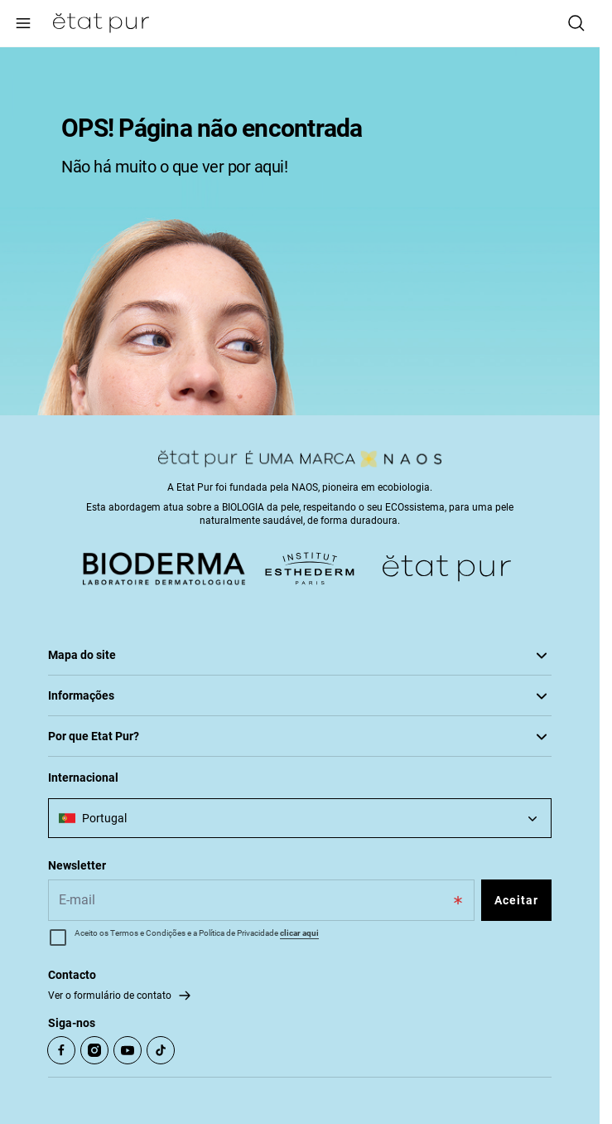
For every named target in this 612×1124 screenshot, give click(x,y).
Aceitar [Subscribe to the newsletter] (516, 900)
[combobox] (300, 818)
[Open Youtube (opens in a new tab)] (127, 1050)
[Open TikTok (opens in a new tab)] (160, 1050)
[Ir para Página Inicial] (101, 23)
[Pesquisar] (576, 23)
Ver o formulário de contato (109, 995)
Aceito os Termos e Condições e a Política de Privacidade (197, 932)
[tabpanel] (300, 231)
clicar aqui (299, 932)
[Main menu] (23, 23)
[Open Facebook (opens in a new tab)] (61, 1050)
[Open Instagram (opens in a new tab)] (94, 1050)
